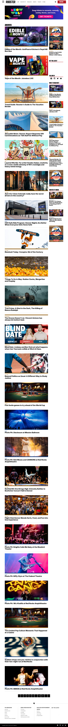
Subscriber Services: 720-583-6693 (10, 718)
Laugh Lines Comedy (24, 715)
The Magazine (8, 707)
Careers (6, 713)
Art (18, 2)
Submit (6, 712)
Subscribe (61, 2)
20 (42, 696)
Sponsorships (7, 716)
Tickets (39, 2)
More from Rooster (26, 707)
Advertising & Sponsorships (25, 716)
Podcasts (29, 2)
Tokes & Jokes (23, 713)
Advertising (38, 712)
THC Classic (22, 709)
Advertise (6, 715)
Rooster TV (23, 2)
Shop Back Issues (7, 710)
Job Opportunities (39, 715)
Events (34, 2)
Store (43, 2)
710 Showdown (23, 710)
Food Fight (22, 712)
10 (39, 696)
